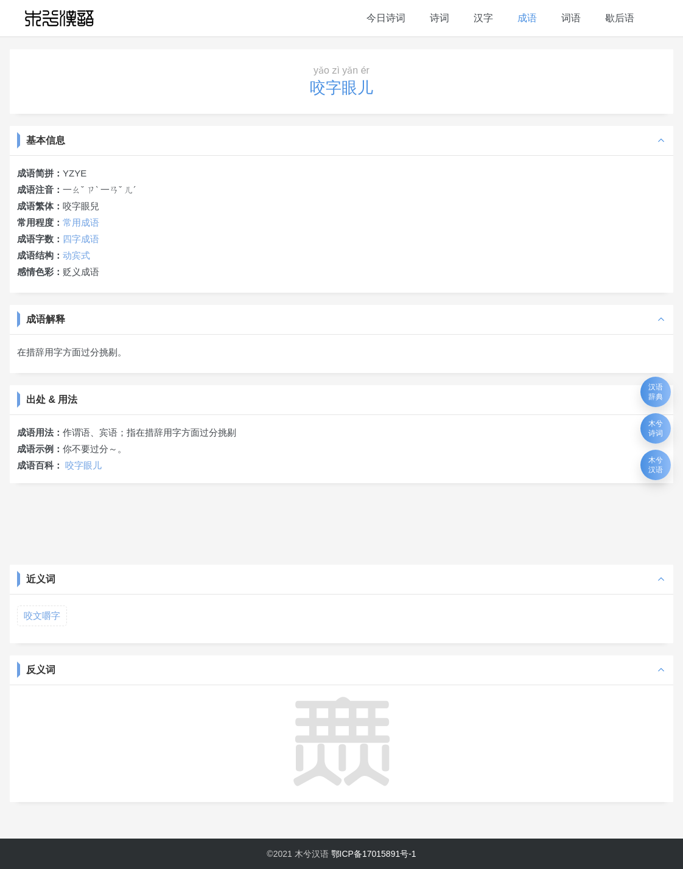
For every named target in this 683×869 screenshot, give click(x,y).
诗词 (439, 18)
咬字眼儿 (83, 465)
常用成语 (81, 222)
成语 (527, 18)
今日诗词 (385, 18)
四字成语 (81, 239)
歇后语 (619, 18)
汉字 (483, 18)
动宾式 (76, 255)
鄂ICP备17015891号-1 (373, 854)
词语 (571, 18)
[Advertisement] (341, 522)
